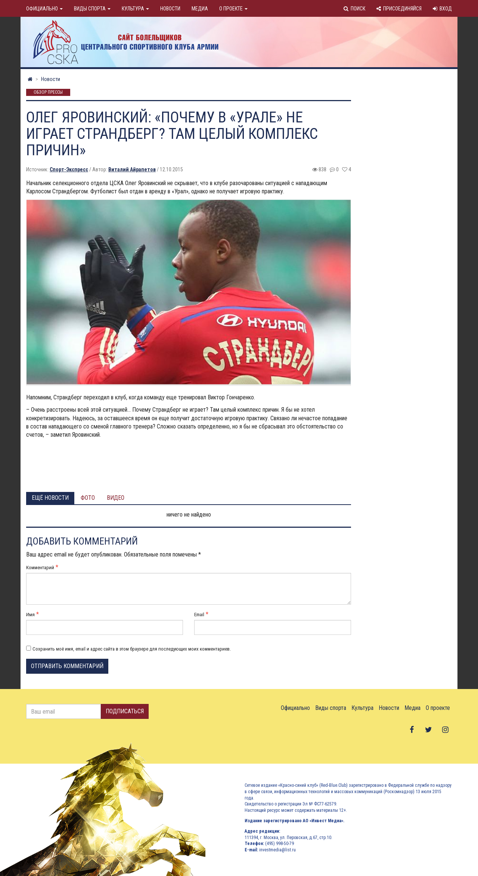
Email (199, 614)
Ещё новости (50, 497)
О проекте (233, 9)
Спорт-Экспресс (69, 169)
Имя (30, 614)
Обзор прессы (48, 92)
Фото (88, 497)
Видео (115, 497)
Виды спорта (92, 9)
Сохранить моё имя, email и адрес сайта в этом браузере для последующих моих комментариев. (131, 649)
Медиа (200, 9)
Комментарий (40, 567)
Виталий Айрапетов (132, 169)
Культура (135, 9)
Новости (170, 9)
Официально (44, 9)
